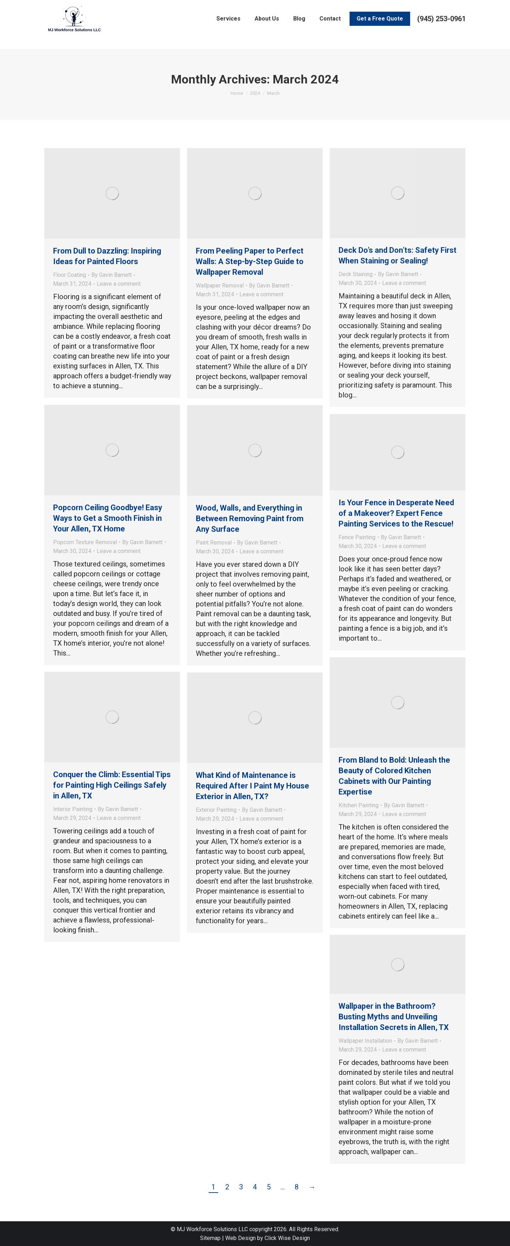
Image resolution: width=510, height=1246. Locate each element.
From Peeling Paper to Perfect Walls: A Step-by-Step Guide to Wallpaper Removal (250, 261)
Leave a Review (82, 6)
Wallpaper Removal (220, 285)
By (111, 275)
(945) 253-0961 (441, 31)
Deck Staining (356, 274)
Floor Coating (69, 275)
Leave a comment (119, 283)
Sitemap (210, 1238)
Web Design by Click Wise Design (267, 1238)
